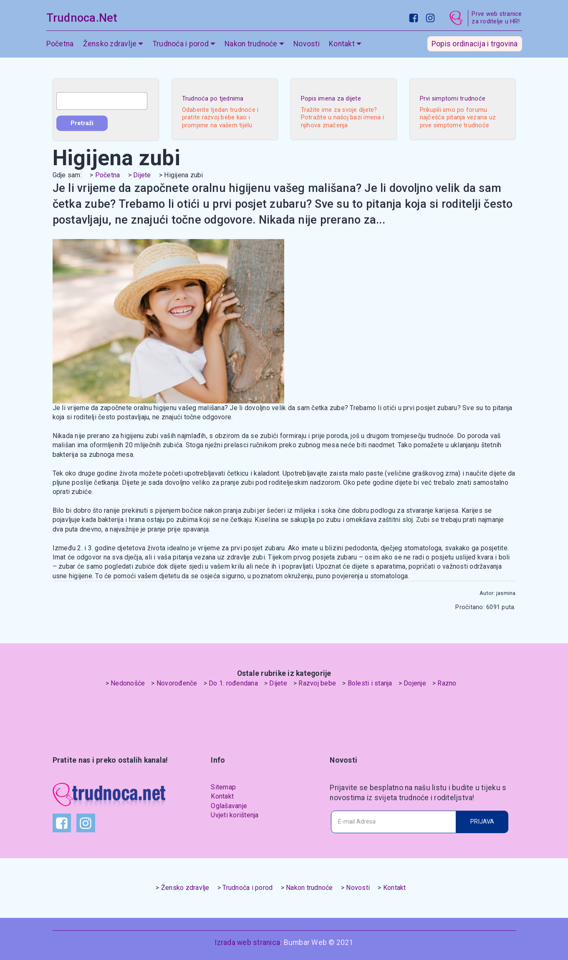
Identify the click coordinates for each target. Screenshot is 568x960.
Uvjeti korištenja (234, 815)
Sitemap (223, 787)
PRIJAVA (482, 821)
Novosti (306, 44)
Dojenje (415, 683)
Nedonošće (128, 683)
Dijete (142, 175)
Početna (60, 44)
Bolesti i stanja (370, 683)
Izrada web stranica (247, 942)
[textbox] (101, 101)
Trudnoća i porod (181, 44)
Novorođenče (177, 683)
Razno (446, 683)
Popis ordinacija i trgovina (475, 44)
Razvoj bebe (317, 683)
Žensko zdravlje (110, 44)
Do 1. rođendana (233, 683)
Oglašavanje (229, 806)
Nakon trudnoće (251, 44)
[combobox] (102, 101)
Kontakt (342, 44)
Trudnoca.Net (82, 18)
